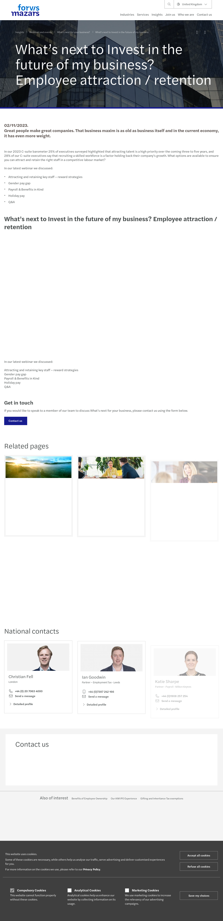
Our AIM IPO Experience (124, 798)
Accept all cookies (198, 855)
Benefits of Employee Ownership (89, 798)
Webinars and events (40, 32)
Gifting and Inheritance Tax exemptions (161, 798)
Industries (127, 14)
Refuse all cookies (198, 866)
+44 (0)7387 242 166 (98, 699)
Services (143, 14)
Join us (170, 14)
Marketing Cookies (145, 890)
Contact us (204, 14)
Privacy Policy (91, 869)
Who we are (186, 14)
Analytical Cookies (87, 890)
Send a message (22, 698)
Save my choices (199, 896)
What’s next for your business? (73, 32)
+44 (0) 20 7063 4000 (26, 693)
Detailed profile (21, 706)
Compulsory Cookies (31, 890)
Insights (157, 14)
